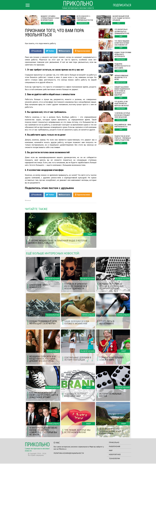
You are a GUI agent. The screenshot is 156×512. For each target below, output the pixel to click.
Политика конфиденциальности (69, 501)
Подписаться (122, 5)
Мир (111, 499)
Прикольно (114, 491)
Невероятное (115, 503)
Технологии (114, 507)
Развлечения (114, 495)
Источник (28, 249)
